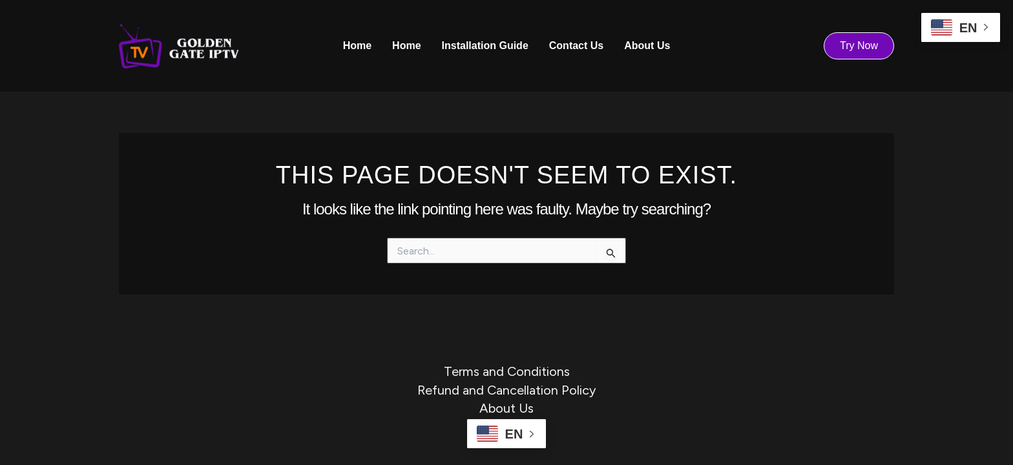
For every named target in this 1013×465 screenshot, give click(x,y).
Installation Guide (485, 45)
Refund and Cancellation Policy (506, 390)
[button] (859, 45)
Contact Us (576, 45)
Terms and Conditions (507, 371)
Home (357, 45)
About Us (647, 45)
